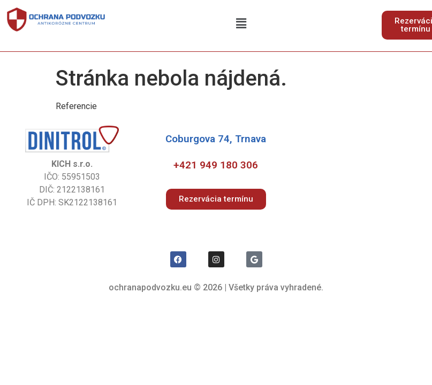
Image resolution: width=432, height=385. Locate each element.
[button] (241, 23)
